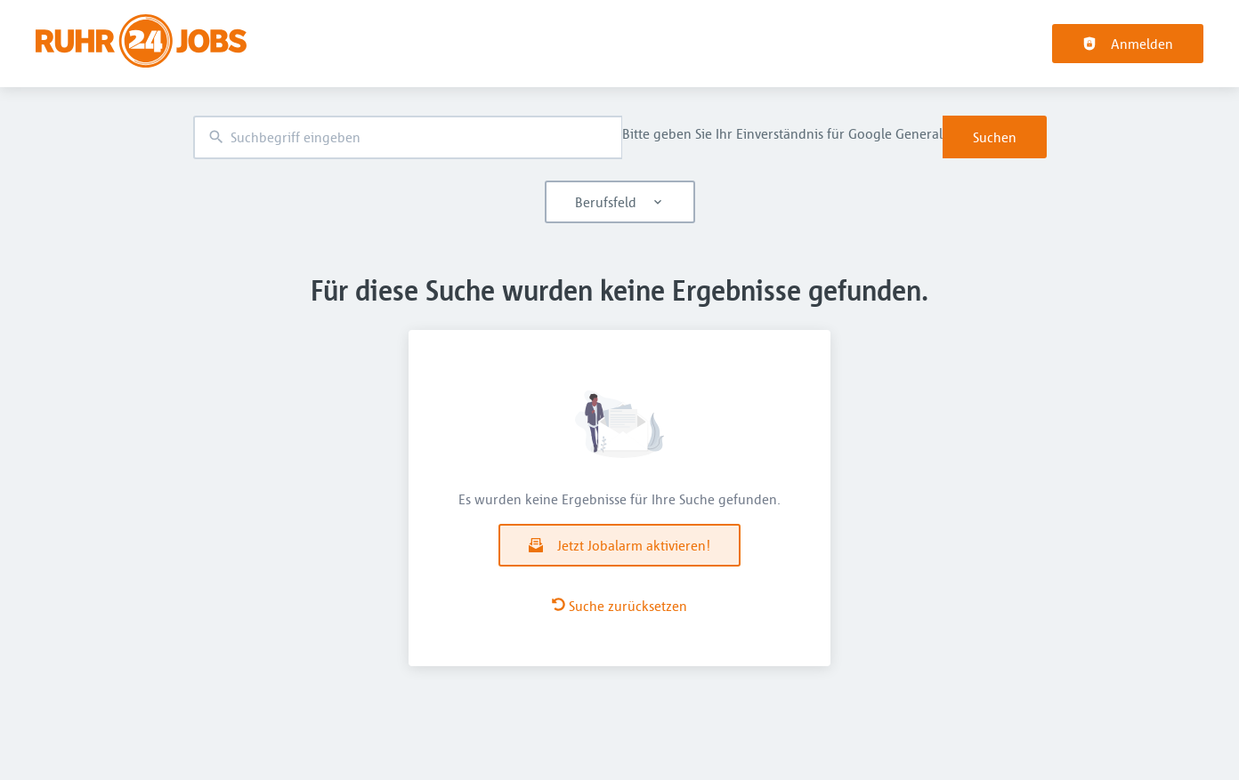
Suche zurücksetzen (619, 606)
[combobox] (407, 137)
